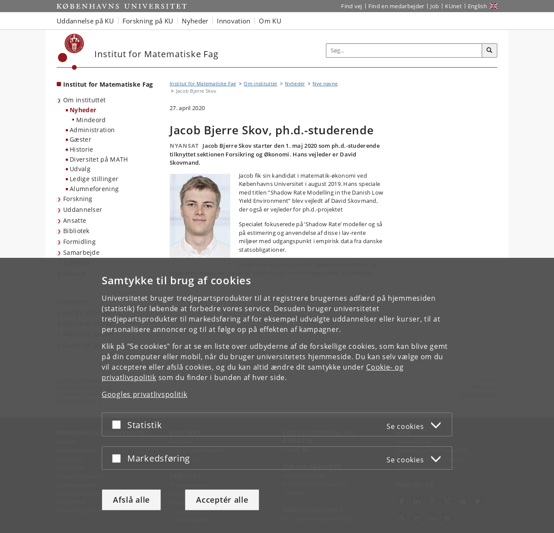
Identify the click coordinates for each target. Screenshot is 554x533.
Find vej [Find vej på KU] (351, 6)
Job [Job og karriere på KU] (434, 6)
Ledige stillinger (94, 179)
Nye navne (325, 83)
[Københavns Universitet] (71, 52)
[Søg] (489, 50)
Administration (92, 130)
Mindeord (91, 120)
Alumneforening (94, 189)
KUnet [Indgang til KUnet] (453, 6)
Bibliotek (76, 231)
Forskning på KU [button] (148, 20)
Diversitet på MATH (99, 159)
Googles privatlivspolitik (144, 394)
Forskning (78, 199)
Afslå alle (131, 499)
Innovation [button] (233, 20)
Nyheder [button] (195, 20)
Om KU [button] (270, 20)
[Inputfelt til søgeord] (404, 50)
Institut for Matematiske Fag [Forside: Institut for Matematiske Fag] (108, 84)
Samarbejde (81, 252)
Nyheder (83, 110)
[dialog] (277, 395)
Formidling (79, 241)
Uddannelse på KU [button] (85, 20)
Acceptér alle (222, 499)
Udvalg (80, 169)
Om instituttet (84, 100)
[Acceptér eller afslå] (118, 424)
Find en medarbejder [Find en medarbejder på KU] (396, 6)
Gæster (80, 139)
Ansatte (74, 220)
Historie (81, 149)
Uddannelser (82, 209)
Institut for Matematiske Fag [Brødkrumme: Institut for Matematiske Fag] (203, 83)
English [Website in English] (477, 6)
